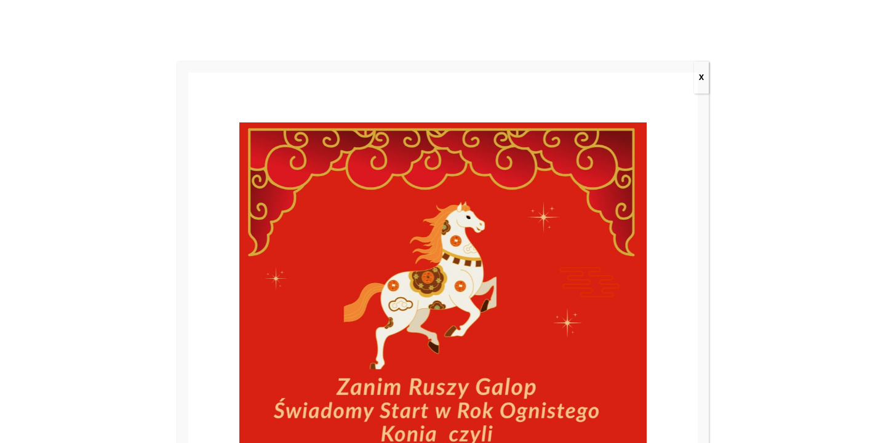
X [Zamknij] (701, 77)
